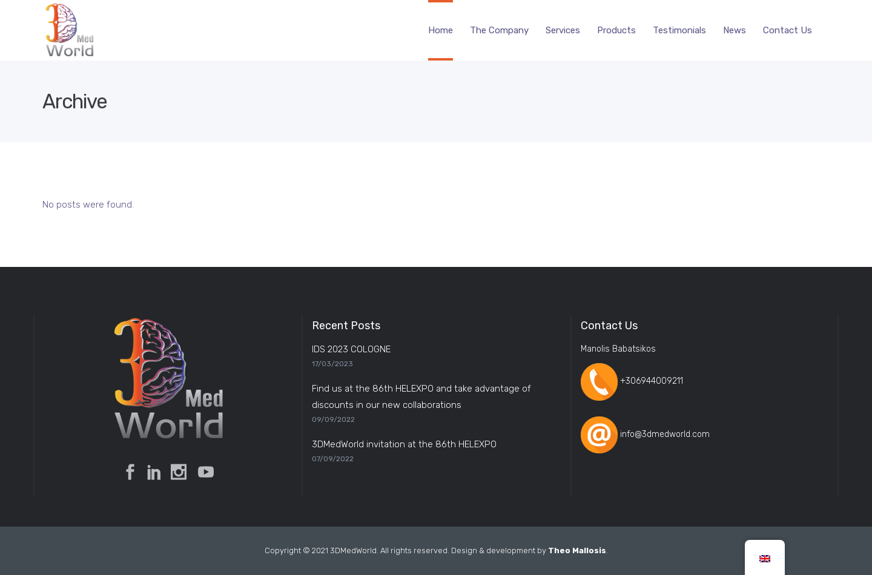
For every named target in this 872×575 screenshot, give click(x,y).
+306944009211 (651, 381)
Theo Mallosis (577, 550)
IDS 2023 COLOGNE (351, 349)
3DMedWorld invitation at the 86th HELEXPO (404, 444)
